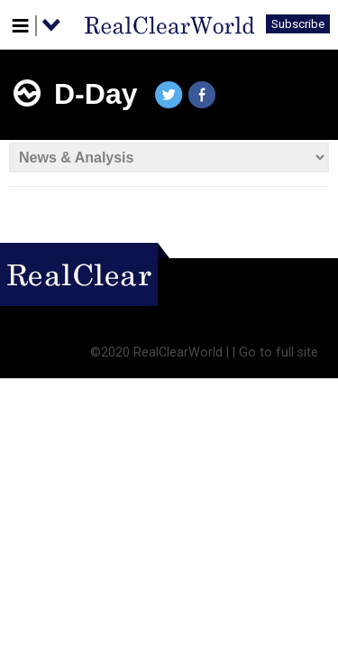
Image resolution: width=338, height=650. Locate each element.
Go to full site (278, 352)
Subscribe (297, 24)
